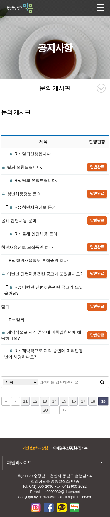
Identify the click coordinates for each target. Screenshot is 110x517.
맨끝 (64, 410)
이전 (15, 401)
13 (44, 401)
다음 (55, 410)
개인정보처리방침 (35, 448)
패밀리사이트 (19, 462)
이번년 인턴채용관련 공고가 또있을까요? (41, 274)
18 (93, 401)
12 (35, 401)
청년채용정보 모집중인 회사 (27, 247)
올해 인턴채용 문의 (18, 220)
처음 (5, 401)
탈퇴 (5, 306)
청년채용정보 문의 (21, 194)
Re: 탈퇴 (15, 320)
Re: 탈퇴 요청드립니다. (31, 180)
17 (83, 401)
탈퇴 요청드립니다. (21, 167)
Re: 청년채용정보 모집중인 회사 (37, 260)
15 (64, 401)
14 (54, 401)
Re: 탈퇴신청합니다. (29, 153)
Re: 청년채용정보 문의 (31, 207)
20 (45, 409)
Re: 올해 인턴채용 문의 (31, 233)
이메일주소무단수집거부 (70, 448)
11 (25, 401)
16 (73, 401)
